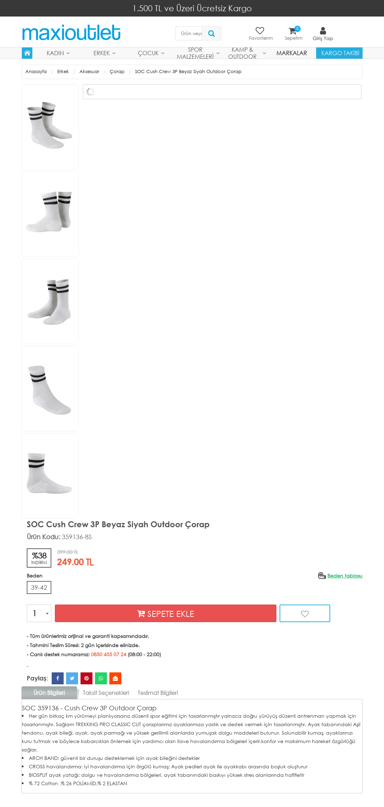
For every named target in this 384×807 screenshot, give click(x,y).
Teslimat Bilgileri (158, 692)
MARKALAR (291, 53)
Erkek (102, 53)
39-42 (39, 587)
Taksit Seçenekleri (106, 692)
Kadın (55, 53)
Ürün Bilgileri (49, 692)
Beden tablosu (345, 575)
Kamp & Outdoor (242, 53)
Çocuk (148, 53)
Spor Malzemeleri (195, 53)
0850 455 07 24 (108, 654)
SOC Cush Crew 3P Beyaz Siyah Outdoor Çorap (188, 72)
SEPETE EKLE (165, 613)
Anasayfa (36, 72)
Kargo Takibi (340, 53)
